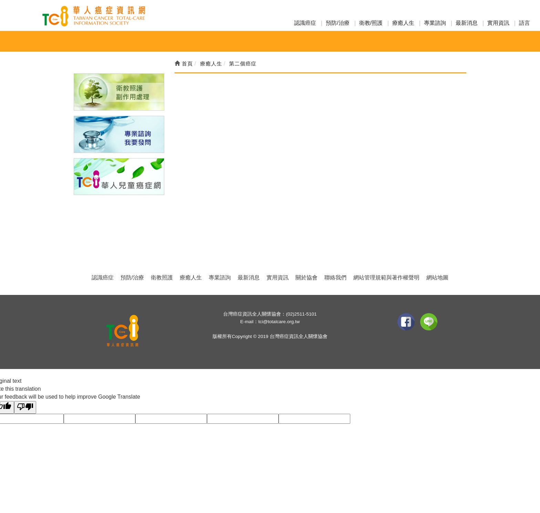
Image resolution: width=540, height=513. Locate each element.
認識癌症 (305, 23)
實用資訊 (498, 23)
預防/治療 (337, 23)
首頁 (184, 63)
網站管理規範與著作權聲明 (386, 277)
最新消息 (467, 23)
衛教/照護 (371, 23)
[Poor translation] (25, 407)
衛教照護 (162, 277)
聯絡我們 (335, 277)
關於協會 (306, 277)
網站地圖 (437, 277)
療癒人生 (403, 23)
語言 (524, 23)
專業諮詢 (435, 23)
